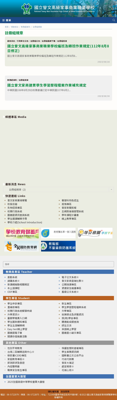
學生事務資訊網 (70, 352)
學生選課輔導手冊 (17, 218)
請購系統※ (13, 281)
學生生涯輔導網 (16, 325)
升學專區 (66, 311)
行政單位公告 (22, 41)
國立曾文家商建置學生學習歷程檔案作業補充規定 (46, 85)
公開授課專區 (69, 284)
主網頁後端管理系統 (73, 211)
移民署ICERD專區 (17, 355)
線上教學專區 (69, 218)
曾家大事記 (68, 363)
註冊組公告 (35, 41)
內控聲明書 (13, 366)
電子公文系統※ (70, 277)
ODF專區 (12, 292)
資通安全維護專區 (71, 288)
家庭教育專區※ (16, 359)
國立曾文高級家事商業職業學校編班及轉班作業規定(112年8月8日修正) (58, 48)
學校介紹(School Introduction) (24, 222)
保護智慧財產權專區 (73, 348)
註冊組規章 (62, 41)
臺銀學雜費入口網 (17, 318)
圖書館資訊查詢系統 (18, 215)
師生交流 (66, 325)
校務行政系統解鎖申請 (19, 311)
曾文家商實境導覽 (17, 200)
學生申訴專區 (14, 303)
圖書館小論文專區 (71, 333)
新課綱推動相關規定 (18, 284)
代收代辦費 (68, 359)
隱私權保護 (53, 391)
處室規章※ (68, 366)
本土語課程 (13, 288)
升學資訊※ (13, 314)
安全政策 (65, 391)
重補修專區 (13, 307)
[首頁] (7, 26)
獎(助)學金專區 (70, 318)
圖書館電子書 (14, 333)
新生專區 (66, 303)
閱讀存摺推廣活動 (17, 336)
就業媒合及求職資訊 (73, 314)
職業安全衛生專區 (17, 370)
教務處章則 (12, 80)
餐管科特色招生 (70, 200)
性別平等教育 (14, 348)
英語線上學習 (69, 329)
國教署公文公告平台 (73, 355)
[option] (58, 149)
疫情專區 (66, 204)
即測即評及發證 (16, 363)
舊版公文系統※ (70, 292)
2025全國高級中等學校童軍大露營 (26, 382)
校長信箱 (12, 204)
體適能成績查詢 (70, 322)
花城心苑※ (68, 370)
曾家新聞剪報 (69, 207)
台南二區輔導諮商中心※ (20, 352)
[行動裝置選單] (6, 20)
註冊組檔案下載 (48, 41)
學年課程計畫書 (70, 215)
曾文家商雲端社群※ (73, 281)
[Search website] (114, 20)
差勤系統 (12, 277)
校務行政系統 (14, 211)
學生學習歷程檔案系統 (74, 307)
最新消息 (11, 41)
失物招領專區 (14, 207)
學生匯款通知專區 (17, 322)
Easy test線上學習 (17, 329)
